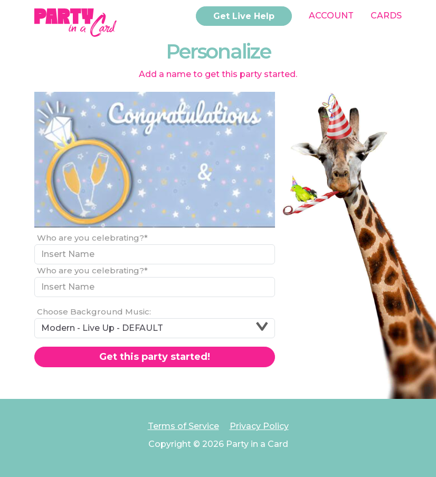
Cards (386, 16)
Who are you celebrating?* (92, 238)
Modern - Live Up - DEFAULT (154, 327)
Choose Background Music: (94, 312)
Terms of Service (183, 426)
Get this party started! (154, 356)
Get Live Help (243, 16)
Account (331, 16)
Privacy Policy (259, 426)
